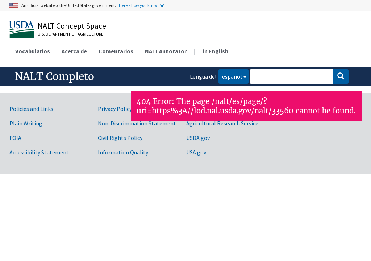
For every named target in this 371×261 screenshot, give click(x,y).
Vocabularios (32, 51)
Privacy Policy (115, 108)
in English (215, 51)
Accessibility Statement (39, 152)
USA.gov (196, 152)
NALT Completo (54, 76)
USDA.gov (198, 137)
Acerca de (74, 51)
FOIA (15, 137)
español (230, 76)
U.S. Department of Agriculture (70, 34)
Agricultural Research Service (222, 123)
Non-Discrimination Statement (137, 123)
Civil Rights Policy (120, 137)
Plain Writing (25, 123)
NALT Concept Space (72, 26)
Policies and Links (31, 108)
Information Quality (123, 152)
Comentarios (116, 51)
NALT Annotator (166, 51)
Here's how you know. (139, 5)
